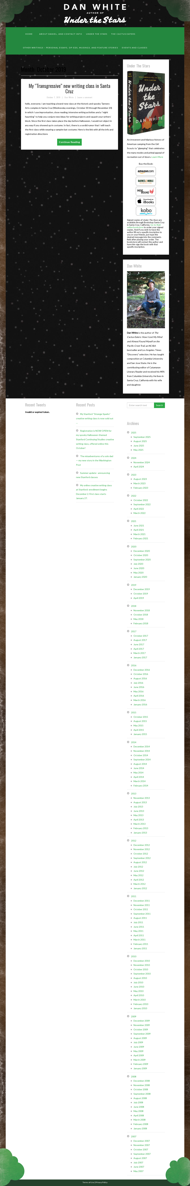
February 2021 (141, 538)
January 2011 (140, 948)
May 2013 (138, 815)
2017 (133, 631)
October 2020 (141, 555)
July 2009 (138, 1042)
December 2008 (142, 1080)
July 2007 (138, 1162)
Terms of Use (88, 1182)
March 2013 (140, 823)
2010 (133, 956)
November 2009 (142, 1025)
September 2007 (142, 1153)
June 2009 (139, 1046)
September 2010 (142, 973)
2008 (133, 1076)
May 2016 (138, 691)
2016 (133, 665)
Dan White (69, 97)
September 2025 (142, 437)
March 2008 (140, 1119)
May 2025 (138, 449)
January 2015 (140, 734)
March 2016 (140, 700)
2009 (133, 1016)
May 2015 (138, 725)
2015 (133, 712)
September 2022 (142, 504)
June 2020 (139, 568)
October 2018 (141, 614)
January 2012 (140, 888)
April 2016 (139, 695)
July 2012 (138, 866)
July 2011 (138, 922)
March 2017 (140, 653)
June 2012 (139, 870)
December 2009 (142, 1020)
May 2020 (138, 572)
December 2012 (142, 845)
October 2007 (141, 1149)
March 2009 (140, 1059)
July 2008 (138, 1102)
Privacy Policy (101, 1182)
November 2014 (142, 750)
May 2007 (138, 1171)
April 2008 (139, 1115)
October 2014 (141, 755)
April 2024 (139, 466)
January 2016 (140, 704)
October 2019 (141, 593)
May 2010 (138, 991)
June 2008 (139, 1106)
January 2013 (140, 832)
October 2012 (141, 853)
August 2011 (140, 918)
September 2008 (142, 1093)
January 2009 (140, 1068)
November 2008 (142, 1085)
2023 (133, 474)
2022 (133, 495)
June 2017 (139, 644)
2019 (133, 585)
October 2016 (141, 674)
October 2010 (141, 969)
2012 (133, 840)
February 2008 (141, 1124)
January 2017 (140, 657)
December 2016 (142, 669)
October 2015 (141, 716)
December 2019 (142, 589)
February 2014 (141, 785)
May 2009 (138, 1051)
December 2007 (142, 1140)
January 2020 (140, 576)
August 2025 (140, 441)
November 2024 (142, 462)
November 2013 (142, 798)
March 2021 (140, 534)
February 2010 (141, 1004)
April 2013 (139, 819)
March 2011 (140, 939)
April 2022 (139, 508)
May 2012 (138, 875)
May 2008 (138, 1111)
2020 (133, 546)
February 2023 (141, 487)
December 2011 (142, 900)
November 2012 (142, 849)
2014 (133, 742)
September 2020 (142, 559)
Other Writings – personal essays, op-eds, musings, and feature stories (70, 47)
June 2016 (139, 687)
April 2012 (139, 879)
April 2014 (139, 777)
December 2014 (142, 746)
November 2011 (142, 905)
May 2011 (138, 931)
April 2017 (139, 648)
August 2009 (140, 1038)
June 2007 (139, 1166)
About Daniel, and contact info (60, 34)
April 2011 (139, 935)
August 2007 (140, 1158)
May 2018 (138, 619)
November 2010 (142, 965)
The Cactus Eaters (123, 34)
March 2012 (140, 883)
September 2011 (142, 913)
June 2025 (139, 445)
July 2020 (138, 563)
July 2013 (138, 806)
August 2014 (140, 763)
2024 (133, 458)
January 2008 (140, 1128)
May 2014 (138, 772)
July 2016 (138, 682)
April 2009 (139, 1055)
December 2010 (142, 960)
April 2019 (139, 598)
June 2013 (139, 811)
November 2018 (142, 610)
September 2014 (142, 759)
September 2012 (142, 858)
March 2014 (140, 781)
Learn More (157, 156)
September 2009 (142, 1033)
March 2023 (140, 483)
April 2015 (139, 729)
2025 (133, 432)
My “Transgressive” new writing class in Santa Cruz (69, 88)
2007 (133, 1136)
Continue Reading (69, 142)
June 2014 (139, 768)
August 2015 (140, 721)
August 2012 (140, 862)
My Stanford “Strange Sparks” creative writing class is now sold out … (94, 418)
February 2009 (141, 1064)
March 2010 (140, 999)
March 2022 (140, 513)
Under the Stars (96, 34)
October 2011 (141, 909)
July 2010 (138, 982)
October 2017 (141, 635)
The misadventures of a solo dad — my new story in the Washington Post (94, 460)
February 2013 (141, 828)
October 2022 (141, 500)
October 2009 (141, 1029)
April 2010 (139, 995)
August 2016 (140, 678)
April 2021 (139, 529)
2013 (133, 793)
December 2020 (142, 551)
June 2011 (139, 926)
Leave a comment (84, 97)
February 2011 (141, 944)
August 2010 (140, 978)
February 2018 (141, 623)
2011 (133, 896)
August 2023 (140, 479)
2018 (133, 606)
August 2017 (140, 640)
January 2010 (140, 1008)
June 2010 (139, 986)
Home (29, 34)
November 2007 (142, 1145)
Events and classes (134, 47)
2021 (133, 521)
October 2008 (141, 1089)
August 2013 (140, 802)
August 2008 (140, 1098)
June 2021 (139, 525)
